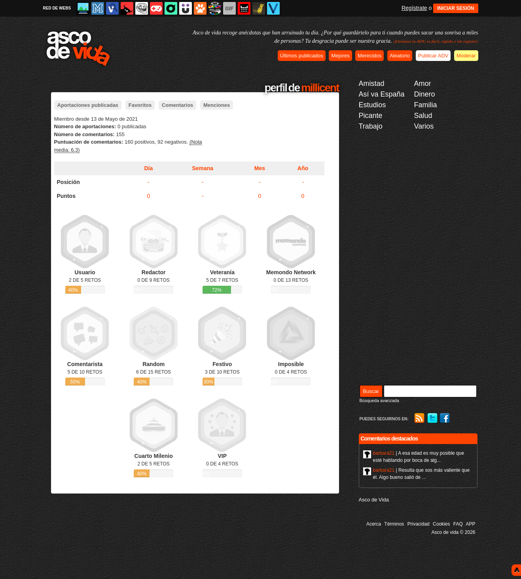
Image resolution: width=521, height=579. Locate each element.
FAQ (458, 524)
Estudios (372, 105)
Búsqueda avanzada (379, 400)
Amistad (372, 83)
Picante (371, 116)
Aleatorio (400, 56)
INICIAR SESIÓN (455, 8)
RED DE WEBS (57, 8)
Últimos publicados (301, 56)
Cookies (441, 524)
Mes (259, 168)
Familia (425, 105)
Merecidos (369, 56)
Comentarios (177, 105)
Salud (423, 116)
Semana (202, 168)
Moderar (466, 56)
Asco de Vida (374, 500)
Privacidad (418, 524)
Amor (422, 83)
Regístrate (414, 8)
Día (148, 168)
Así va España (382, 94)
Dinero (424, 94)
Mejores (340, 56)
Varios (424, 126)
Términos (394, 524)
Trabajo (371, 126)
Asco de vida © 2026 (454, 532)
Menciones (216, 105)
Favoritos (140, 105)
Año (302, 168)
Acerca (373, 524)
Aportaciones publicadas (88, 105)
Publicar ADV (433, 56)
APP (470, 524)
